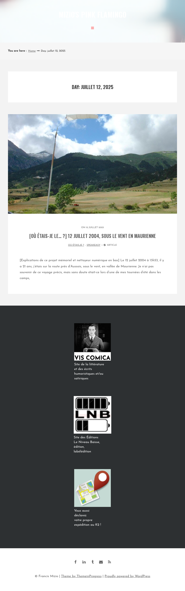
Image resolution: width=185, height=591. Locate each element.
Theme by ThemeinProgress (81, 576)
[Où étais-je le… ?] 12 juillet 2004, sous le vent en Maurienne (92, 235)
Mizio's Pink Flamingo (92, 14)
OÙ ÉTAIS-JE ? (76, 245)
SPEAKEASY (93, 245)
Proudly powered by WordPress (127, 576)
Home (32, 51)
